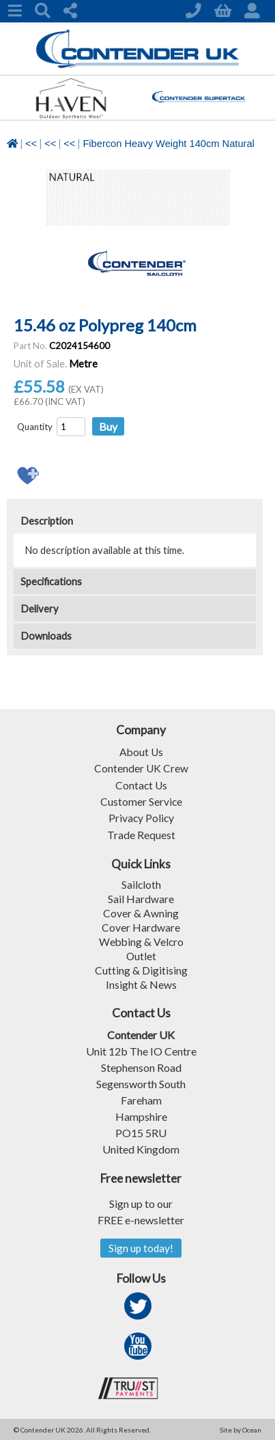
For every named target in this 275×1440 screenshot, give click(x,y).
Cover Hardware (141, 925)
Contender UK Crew (140, 768)
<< (31, 143)
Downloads (46, 636)
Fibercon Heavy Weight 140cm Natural (168, 143)
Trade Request (141, 833)
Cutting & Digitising (141, 968)
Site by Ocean (240, 1429)
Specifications (51, 581)
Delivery (39, 609)
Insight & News (141, 983)
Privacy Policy (141, 817)
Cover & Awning (141, 911)
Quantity (35, 426)
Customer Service (141, 800)
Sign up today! (141, 1247)
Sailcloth (141, 883)
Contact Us (141, 784)
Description (46, 521)
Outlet (141, 954)
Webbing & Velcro (141, 940)
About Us (141, 751)
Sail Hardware (141, 897)
